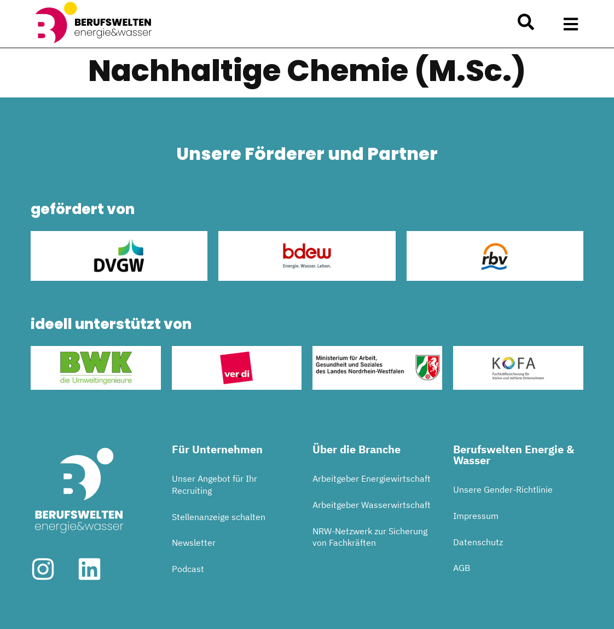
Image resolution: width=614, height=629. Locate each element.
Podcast (188, 568)
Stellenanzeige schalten (218, 516)
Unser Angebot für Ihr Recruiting (214, 484)
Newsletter (194, 542)
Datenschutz (478, 541)
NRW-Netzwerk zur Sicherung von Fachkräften (369, 537)
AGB (461, 567)
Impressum (476, 515)
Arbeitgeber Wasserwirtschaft (371, 504)
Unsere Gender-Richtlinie (503, 489)
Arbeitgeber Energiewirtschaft (371, 478)
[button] (571, 23)
